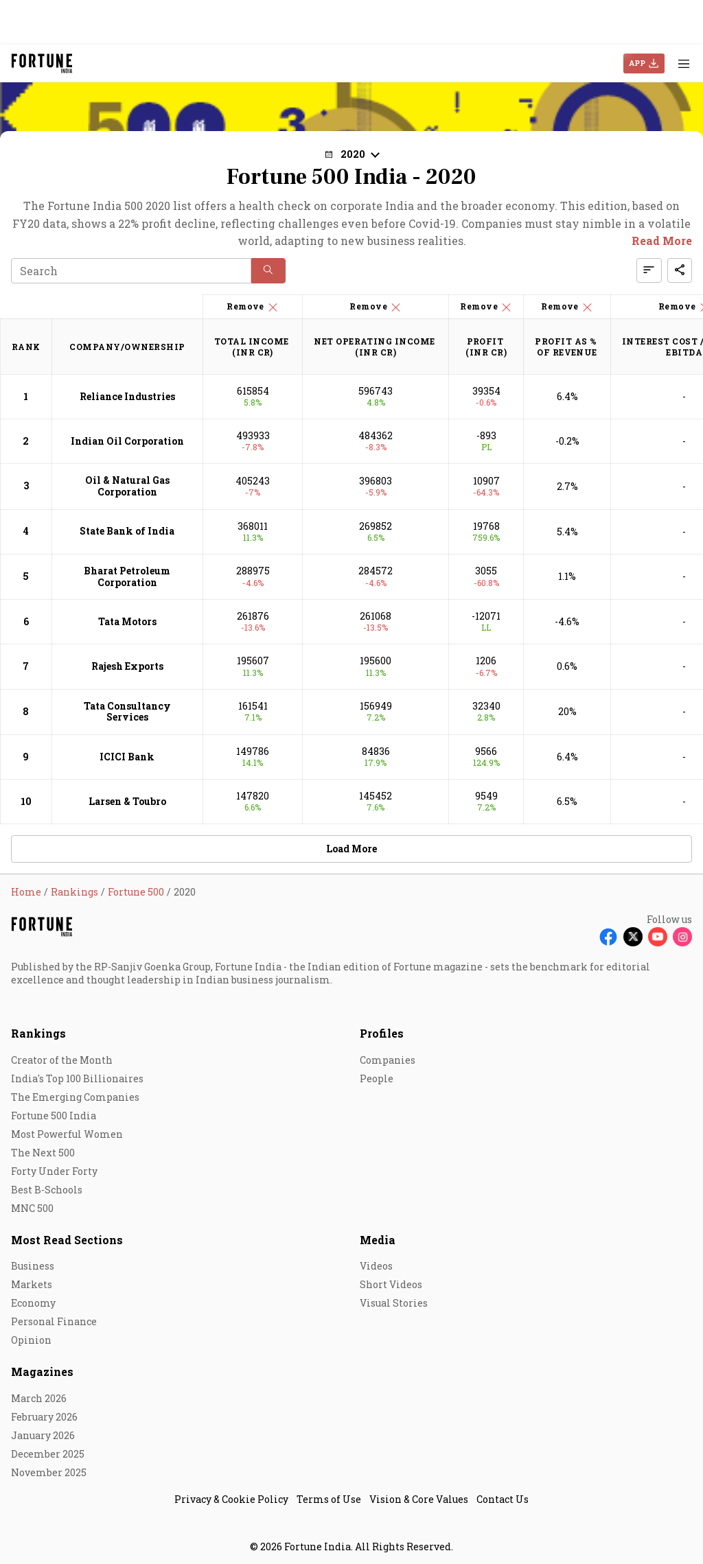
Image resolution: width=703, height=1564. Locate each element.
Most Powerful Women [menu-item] (67, 1134)
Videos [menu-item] (376, 1265)
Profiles (382, 1033)
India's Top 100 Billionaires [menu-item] (77, 1078)
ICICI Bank (127, 756)
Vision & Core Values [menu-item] (418, 1499)
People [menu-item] (376, 1078)
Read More (662, 240)
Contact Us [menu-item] (502, 1499)
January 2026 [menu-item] (43, 1435)
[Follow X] (633, 936)
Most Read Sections (67, 1240)
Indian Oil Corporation (127, 440)
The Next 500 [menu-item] (43, 1152)
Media (377, 1240)
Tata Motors (127, 621)
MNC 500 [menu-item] (32, 1208)
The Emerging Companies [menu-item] (75, 1097)
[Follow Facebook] (608, 936)
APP (637, 63)
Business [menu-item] (32, 1265)
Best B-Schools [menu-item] (46, 1189)
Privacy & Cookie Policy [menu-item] (231, 1499)
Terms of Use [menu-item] (329, 1499)
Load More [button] (351, 848)
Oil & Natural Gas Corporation (127, 486)
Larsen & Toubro (127, 801)
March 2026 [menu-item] (39, 1398)
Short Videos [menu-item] (391, 1284)
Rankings (38, 1033)
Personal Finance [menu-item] (54, 1321)
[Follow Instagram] (682, 936)
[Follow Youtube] (657, 936)
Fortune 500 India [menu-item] (53, 1115)
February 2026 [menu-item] (44, 1416)
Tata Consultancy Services (127, 711)
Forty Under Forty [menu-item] (54, 1171)
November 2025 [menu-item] (49, 1472)
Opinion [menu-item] (31, 1339)
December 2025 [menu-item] (47, 1453)
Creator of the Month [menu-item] (62, 1059)
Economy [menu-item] (33, 1302)
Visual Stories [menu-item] (394, 1302)
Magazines (42, 1371)
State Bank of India (127, 530)
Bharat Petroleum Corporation (127, 576)
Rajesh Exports (127, 666)
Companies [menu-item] (387, 1059)
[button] (351, 154)
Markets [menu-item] (31, 1284)
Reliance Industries (127, 396)
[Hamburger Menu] (684, 63)
